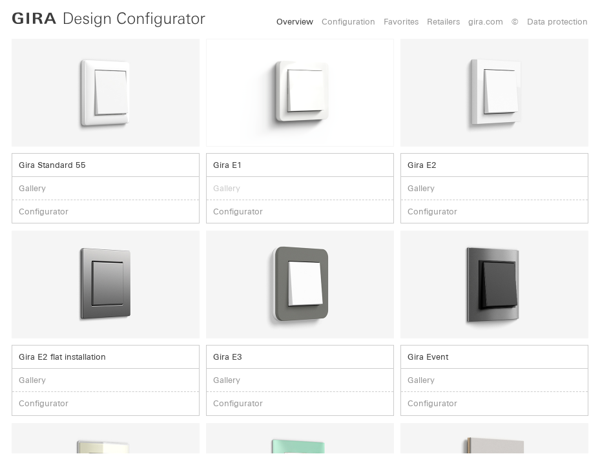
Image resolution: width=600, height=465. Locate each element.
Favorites (401, 21)
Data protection (557, 21)
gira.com (485, 21)
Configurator (43, 211)
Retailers (443, 21)
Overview (294, 21)
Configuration (348, 21)
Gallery (32, 188)
